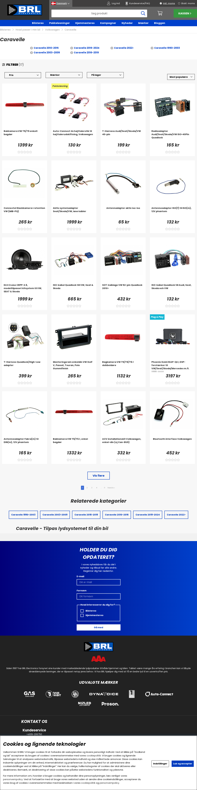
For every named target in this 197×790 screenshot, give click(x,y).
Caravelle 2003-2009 (47, 52)
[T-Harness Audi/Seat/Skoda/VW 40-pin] (123, 136)
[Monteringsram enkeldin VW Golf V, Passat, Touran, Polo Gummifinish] (73, 366)
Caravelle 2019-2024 (86, 48)
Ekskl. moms (188, 3)
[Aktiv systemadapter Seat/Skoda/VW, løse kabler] (73, 213)
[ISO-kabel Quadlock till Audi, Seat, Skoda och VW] (172, 289)
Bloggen (159, 23)
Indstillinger (160, 763)
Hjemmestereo (85, 23)
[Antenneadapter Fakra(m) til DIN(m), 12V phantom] (24, 443)
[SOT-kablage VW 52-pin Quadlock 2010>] (123, 289)
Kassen (185, 13)
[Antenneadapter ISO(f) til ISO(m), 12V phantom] (172, 213)
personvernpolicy (13, 779)
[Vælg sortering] (181, 77)
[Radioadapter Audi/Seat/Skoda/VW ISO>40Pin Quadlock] (172, 136)
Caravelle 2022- (124, 48)
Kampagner (108, 23)
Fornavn (81, 590)
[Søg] (99, 13)
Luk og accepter (182, 763)
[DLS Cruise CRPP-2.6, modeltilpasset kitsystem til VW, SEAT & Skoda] (24, 289)
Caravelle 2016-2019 (86, 52)
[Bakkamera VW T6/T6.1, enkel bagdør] (73, 443)
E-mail (80, 576)
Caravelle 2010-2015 (46, 48)
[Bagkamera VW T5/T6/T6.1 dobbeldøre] (123, 366)
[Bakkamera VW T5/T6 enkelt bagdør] (24, 136)
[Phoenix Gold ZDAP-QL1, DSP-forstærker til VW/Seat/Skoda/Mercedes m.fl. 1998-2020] (172, 366)
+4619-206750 (34, 734)
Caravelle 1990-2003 (167, 48)
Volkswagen (52, 29)
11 (104, 487)
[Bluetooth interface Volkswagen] (172, 443)
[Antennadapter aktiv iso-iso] (123, 213)
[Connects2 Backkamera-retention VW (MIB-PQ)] (24, 213)
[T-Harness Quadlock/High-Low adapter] (24, 366)
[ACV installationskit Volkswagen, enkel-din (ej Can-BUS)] (123, 443)
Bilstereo (38, 23)
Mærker (143, 23)
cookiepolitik (94, 755)
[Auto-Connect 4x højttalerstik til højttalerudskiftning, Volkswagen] (73, 136)
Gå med (98, 627)
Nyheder (127, 23)
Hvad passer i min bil (28, 29)
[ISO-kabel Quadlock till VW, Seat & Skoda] (73, 289)
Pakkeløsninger (59, 23)
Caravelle (70, 29)
